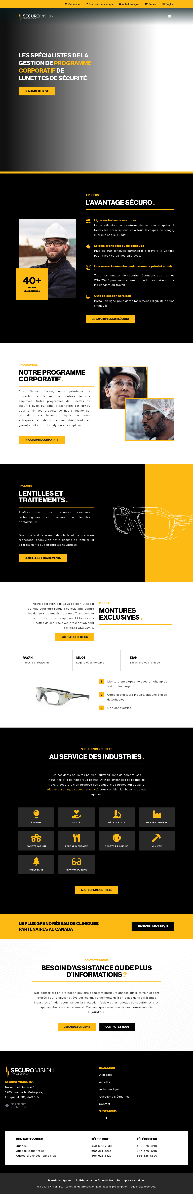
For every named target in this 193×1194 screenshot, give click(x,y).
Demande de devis (37, 91)
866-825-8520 (147, 1155)
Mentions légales (60, 1180)
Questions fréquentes (114, 1096)
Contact (104, 1104)
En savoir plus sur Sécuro (110, 319)
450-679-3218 (147, 1146)
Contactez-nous (117, 1027)
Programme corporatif (42, 440)
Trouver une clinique (100, 4)
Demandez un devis (77, 1027)
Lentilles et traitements (43, 558)
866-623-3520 (101, 1155)
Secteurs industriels (96, 890)
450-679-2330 (101, 1146)
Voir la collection (74, 637)
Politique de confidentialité (94, 1180)
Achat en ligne (129, 4)
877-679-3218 (147, 1150)
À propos (105, 1074)
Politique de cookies (131, 1180)
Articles (104, 1082)
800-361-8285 (101, 1150)
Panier (150, 4)
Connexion (72, 4)
